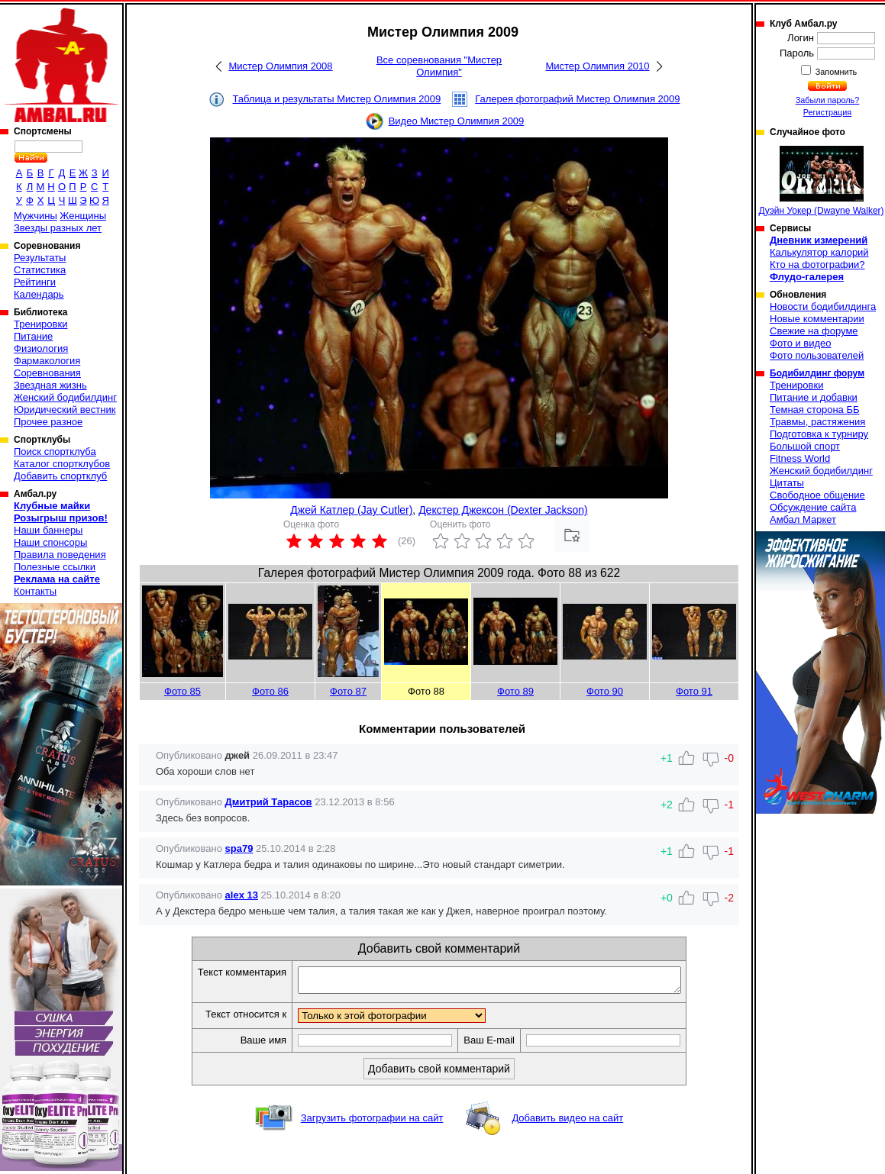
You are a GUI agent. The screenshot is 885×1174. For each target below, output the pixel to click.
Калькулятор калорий (819, 252)
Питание (33, 336)
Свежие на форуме (814, 331)
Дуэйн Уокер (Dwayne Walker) (820, 181)
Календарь (39, 294)
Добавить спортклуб (60, 476)
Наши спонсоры (50, 542)
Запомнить (835, 71)
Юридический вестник (64, 409)
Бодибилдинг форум (817, 373)
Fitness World (800, 458)
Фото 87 (348, 691)
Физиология (41, 348)
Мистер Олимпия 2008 (280, 66)
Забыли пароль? (828, 100)
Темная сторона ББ (815, 409)
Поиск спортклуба (55, 451)
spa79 (239, 848)
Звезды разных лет (58, 228)
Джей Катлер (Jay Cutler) (351, 510)
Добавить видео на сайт (567, 1122)
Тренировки (40, 324)
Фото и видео (801, 343)
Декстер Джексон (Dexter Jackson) (503, 510)
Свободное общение (817, 495)
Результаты (40, 257)
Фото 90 (604, 691)
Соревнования (47, 373)
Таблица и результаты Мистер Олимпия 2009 (336, 99)
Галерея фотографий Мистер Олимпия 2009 (577, 99)
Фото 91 (694, 691)
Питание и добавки (814, 397)
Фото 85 (182, 691)
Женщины (83, 215)
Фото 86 (270, 691)
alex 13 (241, 895)
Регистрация (827, 112)
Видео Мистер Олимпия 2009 (457, 121)
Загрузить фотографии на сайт (372, 1122)
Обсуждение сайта (813, 507)
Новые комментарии (817, 318)
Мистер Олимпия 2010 (597, 66)
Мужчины (35, 215)
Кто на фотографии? (817, 264)
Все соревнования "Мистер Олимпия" (439, 66)
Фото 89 (515, 691)
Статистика (40, 270)
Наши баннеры (48, 530)
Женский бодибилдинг (65, 397)
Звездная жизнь (50, 385)
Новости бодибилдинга (823, 306)
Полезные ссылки (54, 566)
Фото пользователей (817, 355)
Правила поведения (60, 554)
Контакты (35, 591)
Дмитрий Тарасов (268, 802)
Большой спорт (805, 446)
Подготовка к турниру (819, 434)
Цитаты (787, 483)
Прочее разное (48, 421)
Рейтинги (35, 282)
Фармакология (47, 360)
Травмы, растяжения (817, 421)
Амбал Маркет (803, 519)
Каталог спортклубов (62, 463)
